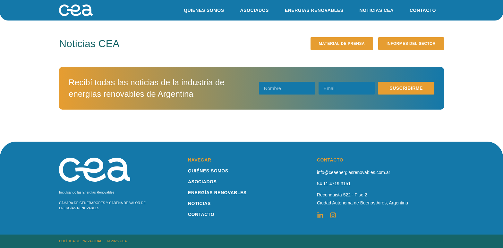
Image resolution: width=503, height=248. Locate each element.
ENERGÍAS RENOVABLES (314, 10)
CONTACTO (423, 10)
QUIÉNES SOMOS (204, 10)
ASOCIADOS (254, 10)
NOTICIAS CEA (377, 10)
